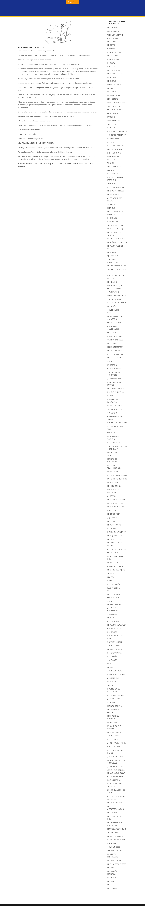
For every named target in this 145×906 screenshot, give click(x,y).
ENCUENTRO (112, 521)
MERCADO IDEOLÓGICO (116, 507)
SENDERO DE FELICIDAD (116, 225)
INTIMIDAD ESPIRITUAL (116, 146)
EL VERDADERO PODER (116, 499)
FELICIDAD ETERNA (114, 149)
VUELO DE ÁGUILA (114, 409)
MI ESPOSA (111, 681)
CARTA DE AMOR (114, 621)
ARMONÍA (111, 702)
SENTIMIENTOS (113, 598)
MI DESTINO (112, 365)
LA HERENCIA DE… (114, 653)
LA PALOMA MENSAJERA (116, 840)
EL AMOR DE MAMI (114, 649)
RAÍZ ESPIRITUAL (114, 780)
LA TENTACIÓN (113, 174)
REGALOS (111, 66)
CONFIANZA (112, 660)
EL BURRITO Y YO (114, 525)
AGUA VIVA (111, 843)
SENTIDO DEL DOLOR (115, 323)
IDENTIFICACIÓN (114, 584)
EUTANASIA (111, 252)
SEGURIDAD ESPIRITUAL (116, 829)
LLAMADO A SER (113, 514)
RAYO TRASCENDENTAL (116, 187)
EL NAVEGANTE (113, 194)
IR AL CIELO (112, 343)
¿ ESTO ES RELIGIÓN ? (115, 756)
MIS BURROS (112, 528)
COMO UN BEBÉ (113, 847)
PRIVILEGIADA (112, 92)
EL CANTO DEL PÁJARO (116, 570)
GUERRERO (111, 48)
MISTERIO (111, 142)
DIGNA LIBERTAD (114, 52)
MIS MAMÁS (112, 656)
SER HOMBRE (112, 99)
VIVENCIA (111, 163)
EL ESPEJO (111, 881)
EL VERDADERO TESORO (116, 74)
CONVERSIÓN (112, 413)
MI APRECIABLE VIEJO (115, 229)
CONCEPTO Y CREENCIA (116, 135)
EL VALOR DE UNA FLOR (116, 625)
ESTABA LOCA (112, 562)
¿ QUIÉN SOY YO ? (114, 517)
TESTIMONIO (112, 183)
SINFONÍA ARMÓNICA (116, 110)
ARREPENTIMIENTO (115, 354)
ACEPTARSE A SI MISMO (116, 549)
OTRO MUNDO (113, 292)
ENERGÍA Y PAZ (113, 56)
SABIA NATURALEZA (115, 106)
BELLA (109, 581)
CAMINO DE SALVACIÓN (116, 303)
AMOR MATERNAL (114, 646)
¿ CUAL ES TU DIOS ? (115, 766)
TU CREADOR (112, 832)
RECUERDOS (112, 632)
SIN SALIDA (111, 332)
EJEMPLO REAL (113, 256)
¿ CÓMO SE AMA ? (114, 699)
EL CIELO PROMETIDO (115, 350)
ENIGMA (110, 88)
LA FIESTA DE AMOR (115, 503)
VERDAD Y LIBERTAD (115, 35)
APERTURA (111, 496)
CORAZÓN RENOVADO (116, 566)
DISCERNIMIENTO (114, 443)
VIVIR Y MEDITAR (114, 120)
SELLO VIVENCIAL (114, 166)
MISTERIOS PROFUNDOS (117, 475)
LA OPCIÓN (111, 306)
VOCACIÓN (111, 433)
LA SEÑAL (111, 63)
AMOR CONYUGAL (114, 671)
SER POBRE (111, 124)
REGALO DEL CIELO (114, 336)
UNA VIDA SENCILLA (115, 642)
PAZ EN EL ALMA (113, 70)
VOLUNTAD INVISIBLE (115, 850)
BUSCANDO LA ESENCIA (116, 532)
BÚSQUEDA (111, 510)
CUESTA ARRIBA (113, 747)
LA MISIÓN (111, 877)
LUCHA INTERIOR (114, 539)
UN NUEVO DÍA (113, 59)
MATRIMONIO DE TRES (116, 674)
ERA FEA (110, 577)
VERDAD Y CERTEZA (115, 84)
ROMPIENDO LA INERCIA (117, 423)
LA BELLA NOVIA (113, 594)
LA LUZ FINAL (112, 888)
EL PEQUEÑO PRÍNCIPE (116, 535)
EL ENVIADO (112, 282)
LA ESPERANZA (113, 482)
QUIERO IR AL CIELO (115, 340)
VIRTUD (110, 663)
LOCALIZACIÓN (113, 31)
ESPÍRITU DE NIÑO (114, 706)
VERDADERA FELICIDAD (116, 295)
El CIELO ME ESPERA (115, 347)
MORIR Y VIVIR (113, 138)
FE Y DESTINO (112, 812)
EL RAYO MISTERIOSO (115, 191)
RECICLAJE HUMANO (115, 392)
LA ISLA (110, 396)
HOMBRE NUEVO (114, 153)
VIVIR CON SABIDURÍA (116, 102)
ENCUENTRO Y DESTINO (116, 388)
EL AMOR (111, 667)
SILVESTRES (111, 573)
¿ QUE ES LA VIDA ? (114, 299)
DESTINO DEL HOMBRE (116, 238)
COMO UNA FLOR (114, 628)
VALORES (111, 204)
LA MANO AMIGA (114, 860)
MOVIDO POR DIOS (114, 405)
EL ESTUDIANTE (113, 28)
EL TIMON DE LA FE (114, 802)
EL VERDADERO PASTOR (116, 864)
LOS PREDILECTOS (114, 358)
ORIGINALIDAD (113, 113)
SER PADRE (111, 685)
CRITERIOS (111, 128)
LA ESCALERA (112, 218)
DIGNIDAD (111, 77)
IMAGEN (110, 170)
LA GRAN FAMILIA (114, 732)
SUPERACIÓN (112, 553)
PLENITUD (111, 208)
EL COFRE (111, 45)
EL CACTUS (111, 81)
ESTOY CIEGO (112, 739)
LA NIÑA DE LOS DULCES (117, 242)
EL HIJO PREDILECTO (115, 836)
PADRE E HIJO (112, 722)
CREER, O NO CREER (115, 776)
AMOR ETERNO (113, 361)
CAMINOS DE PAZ (114, 368)
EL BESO (110, 618)
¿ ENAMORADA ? (113, 614)
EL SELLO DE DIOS (114, 486)
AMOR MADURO (113, 736)
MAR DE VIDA (112, 221)
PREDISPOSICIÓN (114, 95)
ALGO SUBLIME (113, 678)
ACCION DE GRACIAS (115, 695)
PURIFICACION (113, 472)
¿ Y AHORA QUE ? (114, 378)
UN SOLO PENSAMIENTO (117, 131)
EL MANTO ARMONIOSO (116, 266)
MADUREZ (111, 117)
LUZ (108, 885)
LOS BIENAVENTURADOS (117, 479)
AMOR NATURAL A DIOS (116, 743)
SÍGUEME (110, 867)
